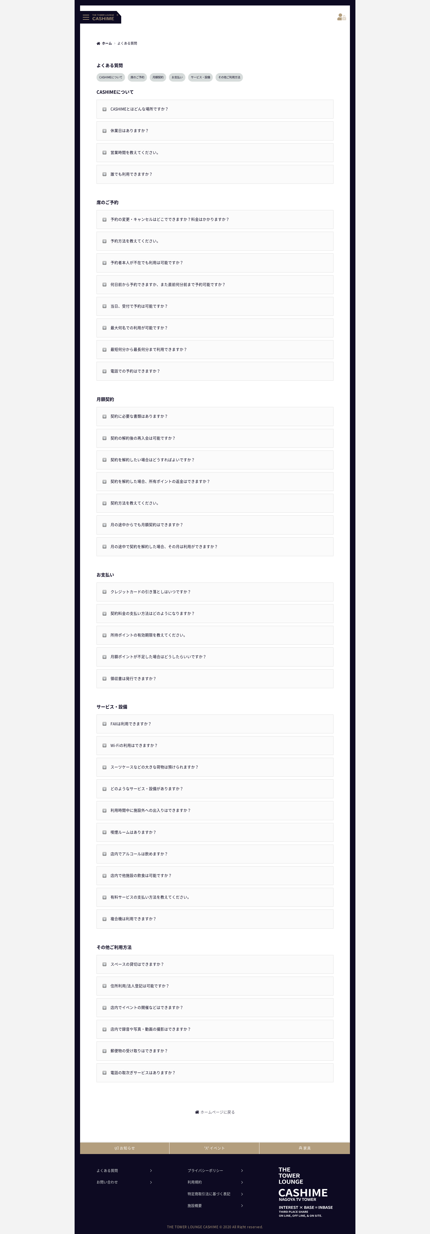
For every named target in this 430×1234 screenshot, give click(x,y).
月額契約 (157, 77)
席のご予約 (137, 77)
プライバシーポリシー (205, 1170)
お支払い (177, 77)
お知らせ (125, 1148)
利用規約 (195, 1182)
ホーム (107, 43)
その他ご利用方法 (229, 77)
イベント (215, 1148)
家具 (305, 1148)
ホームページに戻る (217, 1112)
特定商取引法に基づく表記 (209, 1194)
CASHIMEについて (110, 77)
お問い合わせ (107, 1182)
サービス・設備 (200, 77)
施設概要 (195, 1205)
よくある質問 (107, 1170)
